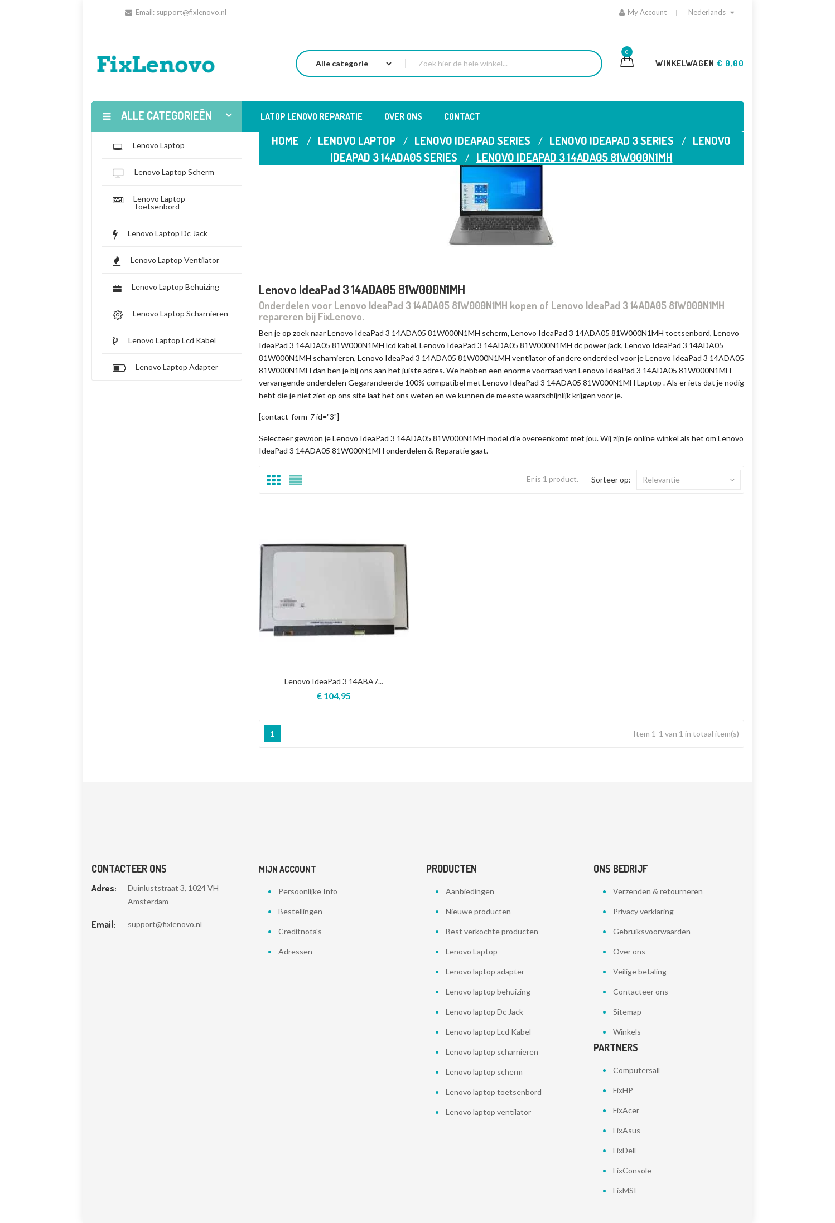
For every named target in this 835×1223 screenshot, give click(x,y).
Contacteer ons (640, 991)
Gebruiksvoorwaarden (652, 931)
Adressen (295, 951)
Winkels (627, 1031)
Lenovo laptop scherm (484, 1071)
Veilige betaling (640, 971)
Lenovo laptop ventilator (488, 1112)
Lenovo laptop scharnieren (492, 1051)
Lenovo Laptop (472, 951)
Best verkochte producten (492, 931)
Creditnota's (300, 931)
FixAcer (626, 1110)
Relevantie (689, 480)
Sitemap (627, 1011)
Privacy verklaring (643, 911)
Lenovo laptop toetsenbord (494, 1092)
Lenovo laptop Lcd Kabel (488, 1031)
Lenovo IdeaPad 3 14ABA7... (333, 681)
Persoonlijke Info (307, 891)
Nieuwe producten (478, 911)
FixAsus (626, 1130)
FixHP (623, 1090)
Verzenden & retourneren (658, 891)
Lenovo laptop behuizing (488, 991)
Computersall (636, 1070)
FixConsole (632, 1170)
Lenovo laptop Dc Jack (484, 1011)
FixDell (624, 1150)
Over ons (629, 951)
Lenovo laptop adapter (485, 971)
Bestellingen (300, 911)
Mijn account (287, 869)
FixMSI (624, 1190)
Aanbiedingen (470, 891)
